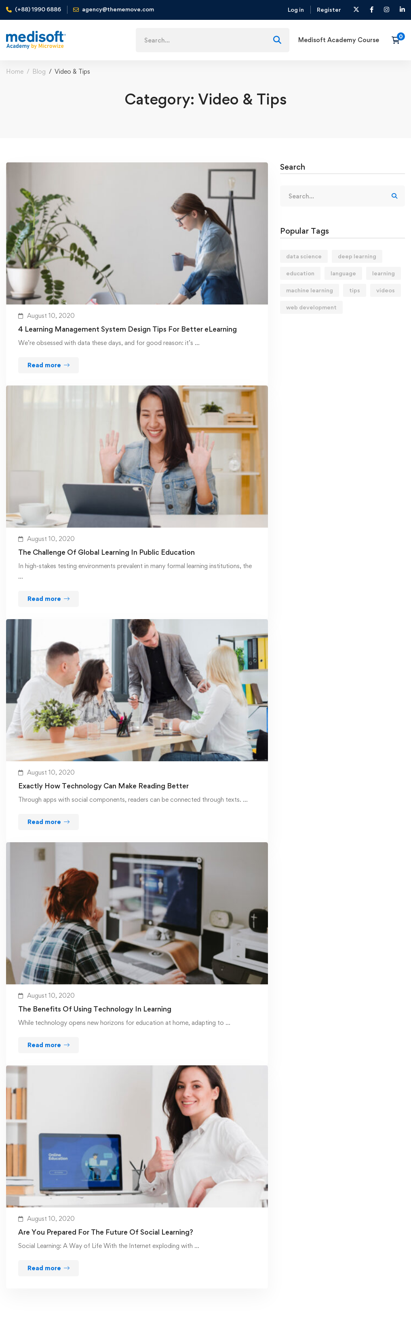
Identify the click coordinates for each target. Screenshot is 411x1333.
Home (14, 71)
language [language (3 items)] (343, 273)
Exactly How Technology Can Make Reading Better (103, 785)
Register (329, 9)
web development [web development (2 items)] (311, 307)
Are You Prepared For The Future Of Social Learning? (105, 1232)
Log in (296, 9)
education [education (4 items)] (300, 273)
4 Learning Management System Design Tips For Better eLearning (127, 329)
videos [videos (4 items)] (385, 290)
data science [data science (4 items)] (304, 256)
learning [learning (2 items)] (383, 273)
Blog (39, 71)
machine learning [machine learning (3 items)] (309, 290)
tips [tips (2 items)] (354, 290)
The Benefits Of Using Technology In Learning (94, 1009)
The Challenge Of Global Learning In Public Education (106, 552)
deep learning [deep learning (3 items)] (357, 256)
